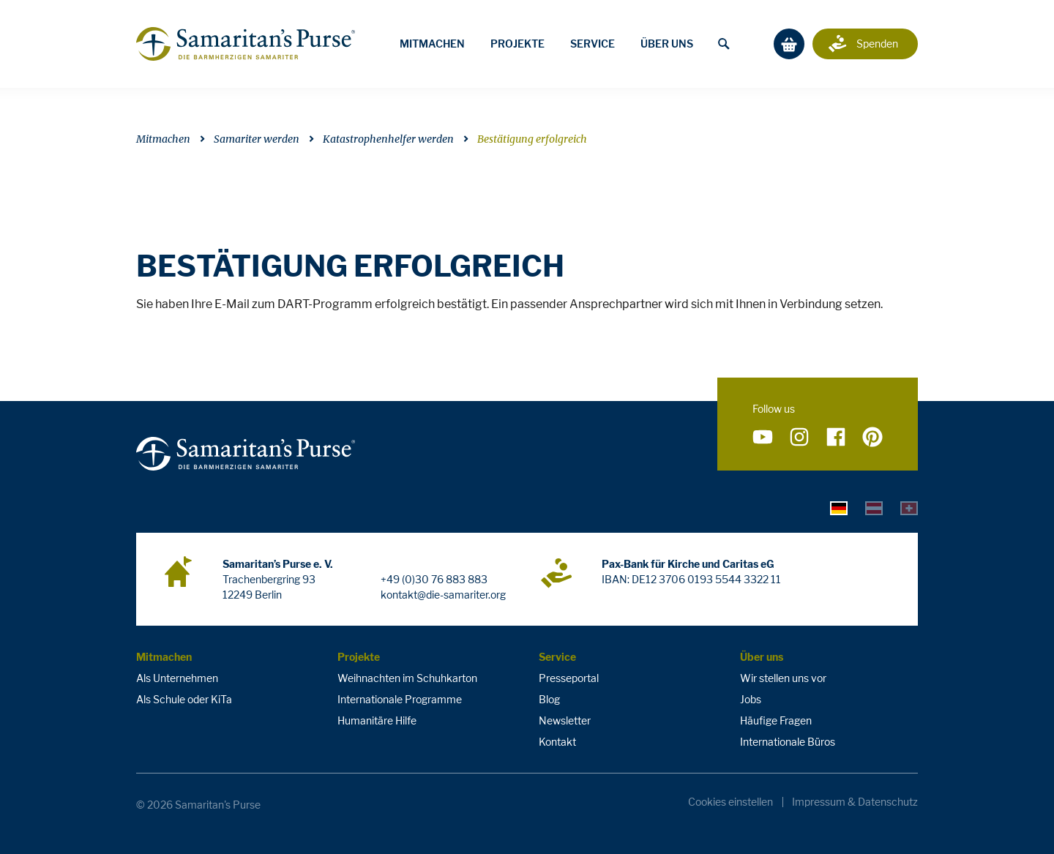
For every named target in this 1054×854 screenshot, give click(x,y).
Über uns (666, 43)
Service (592, 43)
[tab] (838, 508)
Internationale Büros (787, 741)
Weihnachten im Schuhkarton (407, 678)
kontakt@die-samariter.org (443, 594)
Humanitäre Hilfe (376, 720)
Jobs (750, 699)
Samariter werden (256, 139)
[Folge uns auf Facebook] (836, 437)
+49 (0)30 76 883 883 (434, 579)
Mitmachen (432, 43)
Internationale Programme (399, 699)
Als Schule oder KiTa (184, 699)
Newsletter (565, 720)
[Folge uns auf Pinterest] (872, 437)
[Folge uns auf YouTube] (763, 437)
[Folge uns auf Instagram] (799, 437)
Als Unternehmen (177, 678)
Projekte (517, 43)
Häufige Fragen (776, 720)
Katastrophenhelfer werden (388, 139)
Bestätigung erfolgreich (532, 139)
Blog (549, 699)
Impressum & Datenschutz (855, 802)
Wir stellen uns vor (783, 678)
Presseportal (569, 678)
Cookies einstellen (730, 802)
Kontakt (557, 741)
